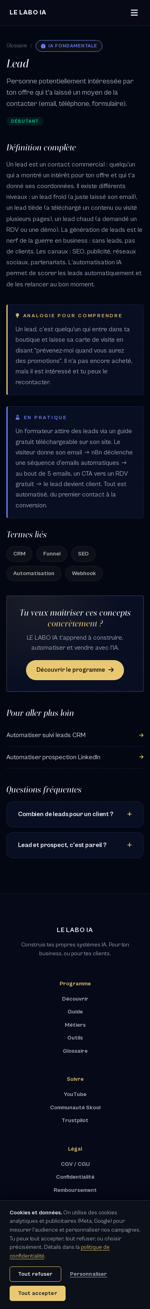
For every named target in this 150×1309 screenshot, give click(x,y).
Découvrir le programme (75, 670)
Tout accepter (37, 1293)
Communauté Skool (75, 1107)
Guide (75, 1012)
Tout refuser (35, 1274)
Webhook (84, 573)
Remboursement (75, 1190)
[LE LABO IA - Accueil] (28, 13)
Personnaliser (88, 1274)
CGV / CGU (75, 1164)
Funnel (51, 554)
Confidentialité (75, 1177)
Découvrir (75, 999)
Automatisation (33, 573)
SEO (83, 554)
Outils (75, 1038)
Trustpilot (75, 1120)
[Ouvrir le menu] (134, 13)
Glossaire (16, 46)
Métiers (75, 1025)
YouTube (75, 1094)
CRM (19, 554)
